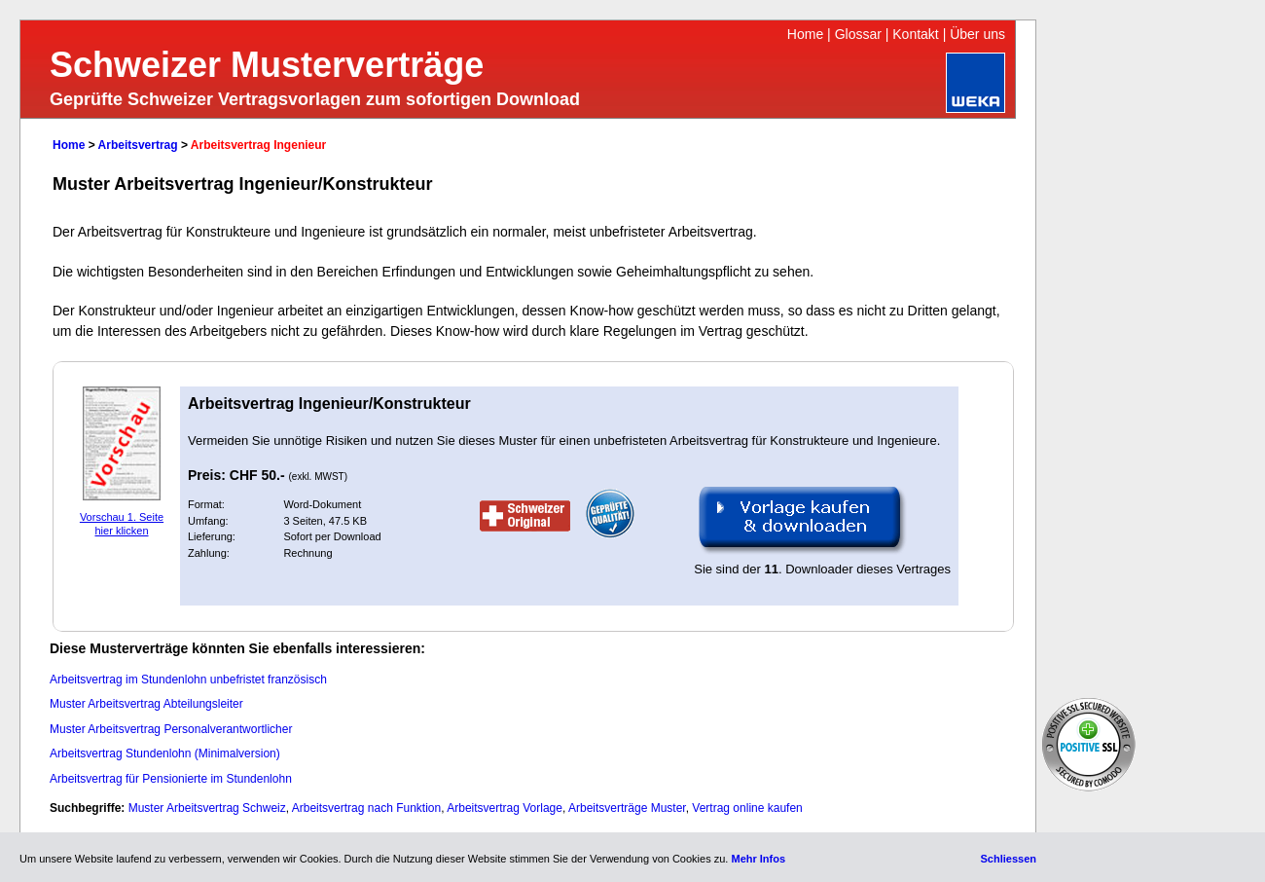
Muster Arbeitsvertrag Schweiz (207, 808)
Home (805, 34)
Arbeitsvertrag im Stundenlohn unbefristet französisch (188, 679)
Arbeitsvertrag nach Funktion (366, 808)
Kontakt (915, 34)
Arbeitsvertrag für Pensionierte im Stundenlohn (171, 779)
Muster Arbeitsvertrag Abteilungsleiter (146, 704)
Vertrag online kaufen (747, 808)
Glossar (858, 34)
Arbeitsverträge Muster (627, 808)
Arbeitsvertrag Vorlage (504, 808)
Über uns (977, 34)
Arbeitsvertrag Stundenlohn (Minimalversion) (165, 753)
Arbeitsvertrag (138, 145)
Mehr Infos (758, 858)
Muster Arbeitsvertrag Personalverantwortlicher (171, 729)
